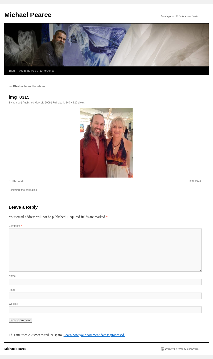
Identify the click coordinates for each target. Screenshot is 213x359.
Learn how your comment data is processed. (94, 335)
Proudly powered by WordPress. (182, 348)
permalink (31, 189)
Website (13, 303)
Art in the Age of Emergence (37, 70)
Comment (15, 225)
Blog (12, 70)
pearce (16, 102)
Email (12, 289)
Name (12, 276)
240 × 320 (71, 102)
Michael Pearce (28, 14)
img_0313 (195, 180)
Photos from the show (27, 86)
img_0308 (17, 180)
